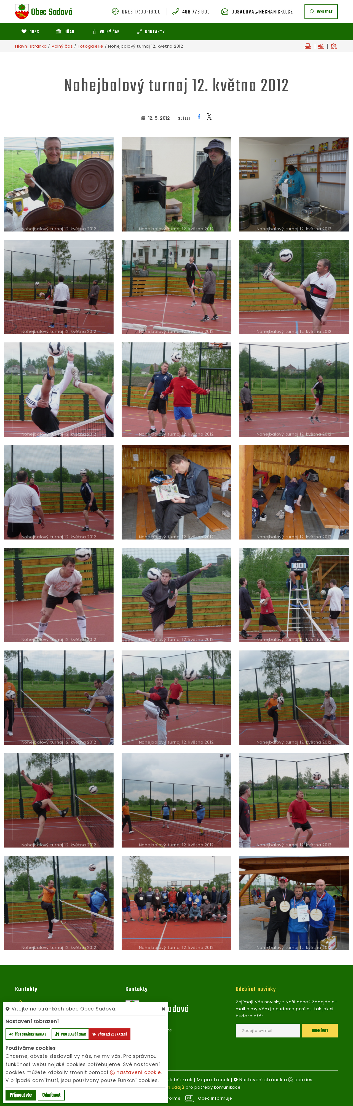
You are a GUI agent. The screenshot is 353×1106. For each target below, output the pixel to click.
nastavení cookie (135, 1072)
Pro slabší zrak (175, 1080)
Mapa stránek (213, 1080)
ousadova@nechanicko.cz (262, 12)
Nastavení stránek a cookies (273, 1080)
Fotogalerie (90, 46)
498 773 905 (196, 12)
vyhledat (321, 12)
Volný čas (62, 46)
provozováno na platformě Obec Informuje (177, 1098)
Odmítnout (51, 1095)
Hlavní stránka (31, 46)
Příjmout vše (21, 1095)
